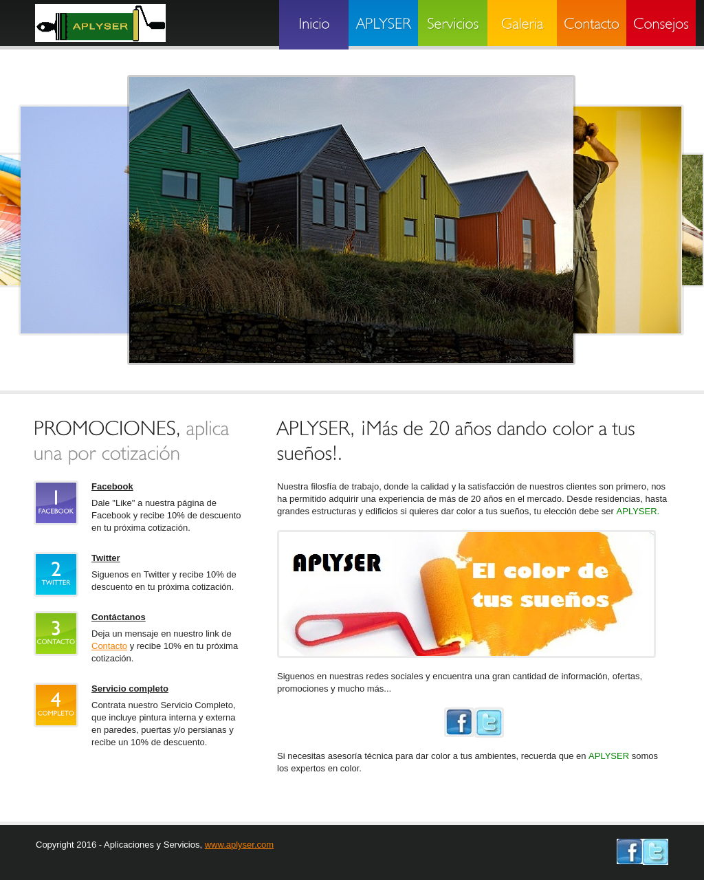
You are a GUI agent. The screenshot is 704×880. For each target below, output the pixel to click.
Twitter (105, 558)
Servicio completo (129, 688)
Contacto (109, 646)
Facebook (112, 486)
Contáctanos (118, 617)
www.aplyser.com (239, 844)
